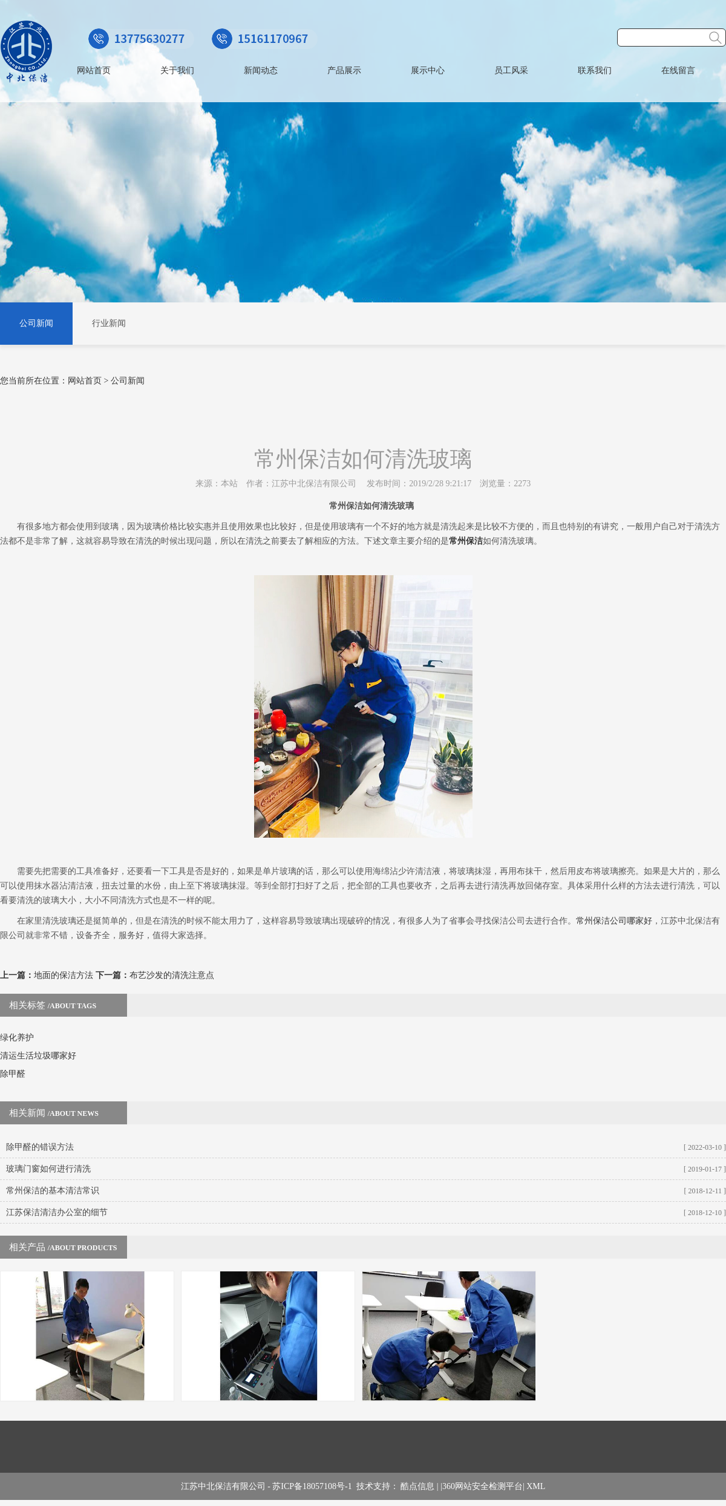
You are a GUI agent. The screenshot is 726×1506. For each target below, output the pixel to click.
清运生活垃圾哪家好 (38, 1055)
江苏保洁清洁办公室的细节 (57, 1212)
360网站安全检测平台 (482, 1486)
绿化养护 (17, 1037)
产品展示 (344, 70)
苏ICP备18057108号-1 (314, 1486)
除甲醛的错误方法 (40, 1147)
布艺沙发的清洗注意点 (171, 975)
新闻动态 (261, 70)
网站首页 (94, 70)
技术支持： (378, 1486)
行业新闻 (109, 323)
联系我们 (595, 70)
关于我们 (177, 70)
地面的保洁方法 (63, 975)
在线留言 (678, 70)
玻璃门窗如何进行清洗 (48, 1168)
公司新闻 (36, 323)
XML (535, 1486)
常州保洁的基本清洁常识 (52, 1190)
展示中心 (428, 70)
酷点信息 (417, 1486)
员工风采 (511, 70)
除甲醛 (12, 1073)
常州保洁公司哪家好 (614, 920)
